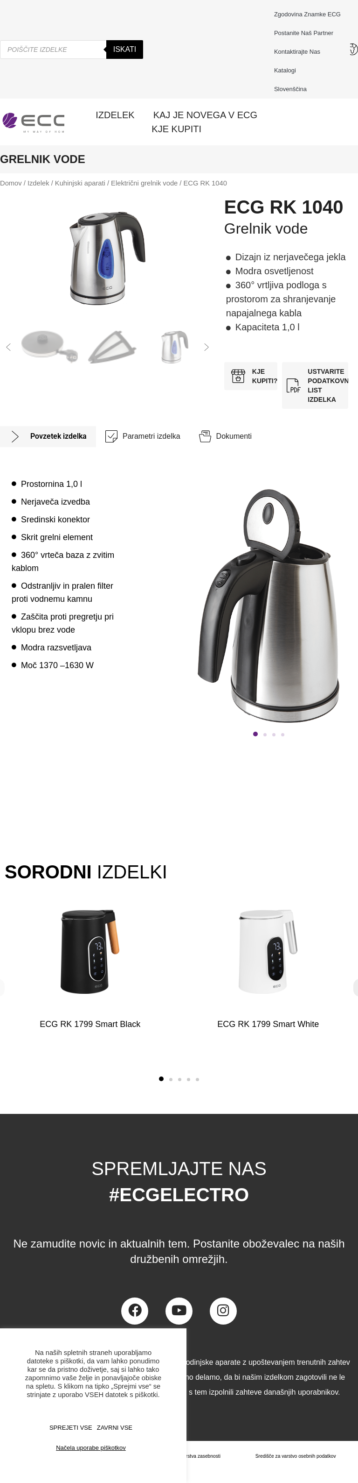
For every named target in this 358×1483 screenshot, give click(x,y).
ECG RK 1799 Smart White (268, 1024)
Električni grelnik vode (144, 183)
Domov (11, 183)
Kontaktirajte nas (299, 52)
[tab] (48, 436)
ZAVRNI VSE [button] (114, 1427)
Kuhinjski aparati (80, 183)
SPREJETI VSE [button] (70, 1427)
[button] (8, 347)
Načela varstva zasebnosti (187, 1456)
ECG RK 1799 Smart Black (90, 1024)
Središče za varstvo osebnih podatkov (293, 1456)
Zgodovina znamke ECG (307, 14)
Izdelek (38, 183)
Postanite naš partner (303, 32)
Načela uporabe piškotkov (91, 1447)
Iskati (125, 49)
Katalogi (285, 70)
